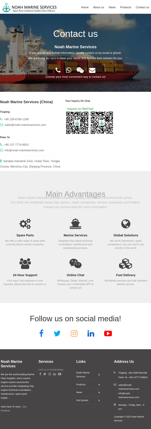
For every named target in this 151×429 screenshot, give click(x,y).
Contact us (142, 7)
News (112, 7)
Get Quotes (82, 400)
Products (125, 7)
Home (85, 7)
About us (98, 7)
